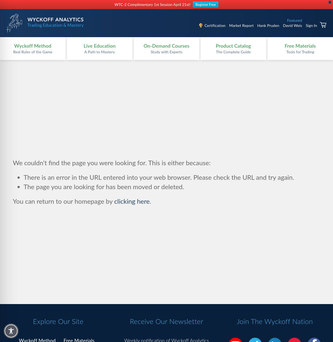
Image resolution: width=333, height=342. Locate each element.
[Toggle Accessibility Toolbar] (11, 331)
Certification (214, 25)
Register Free (205, 4)
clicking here (132, 201)
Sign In (311, 25)
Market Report (241, 25)
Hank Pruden (268, 25)
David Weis (292, 25)
